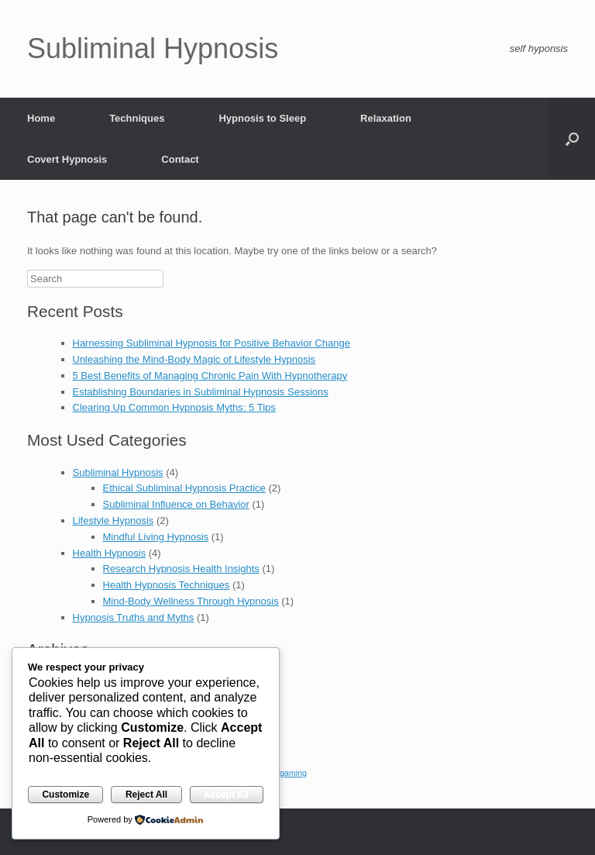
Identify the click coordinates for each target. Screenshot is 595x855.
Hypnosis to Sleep (262, 118)
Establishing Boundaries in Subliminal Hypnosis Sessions (200, 392)
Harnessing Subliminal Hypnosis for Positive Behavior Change (211, 343)
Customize (65, 794)
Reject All (146, 794)
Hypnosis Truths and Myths (133, 617)
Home (41, 118)
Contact (179, 159)
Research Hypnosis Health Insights (181, 568)
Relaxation (385, 118)
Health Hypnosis (109, 553)
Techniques (136, 118)
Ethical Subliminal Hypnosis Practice (184, 488)
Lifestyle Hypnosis (113, 520)
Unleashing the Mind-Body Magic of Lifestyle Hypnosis (194, 359)
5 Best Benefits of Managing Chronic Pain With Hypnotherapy (210, 375)
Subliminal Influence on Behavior (176, 504)
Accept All (226, 794)
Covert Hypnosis (67, 159)
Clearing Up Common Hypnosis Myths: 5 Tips (174, 407)
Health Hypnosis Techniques (166, 585)
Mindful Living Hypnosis (156, 537)
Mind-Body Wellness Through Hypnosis (191, 601)
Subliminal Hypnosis (118, 472)
